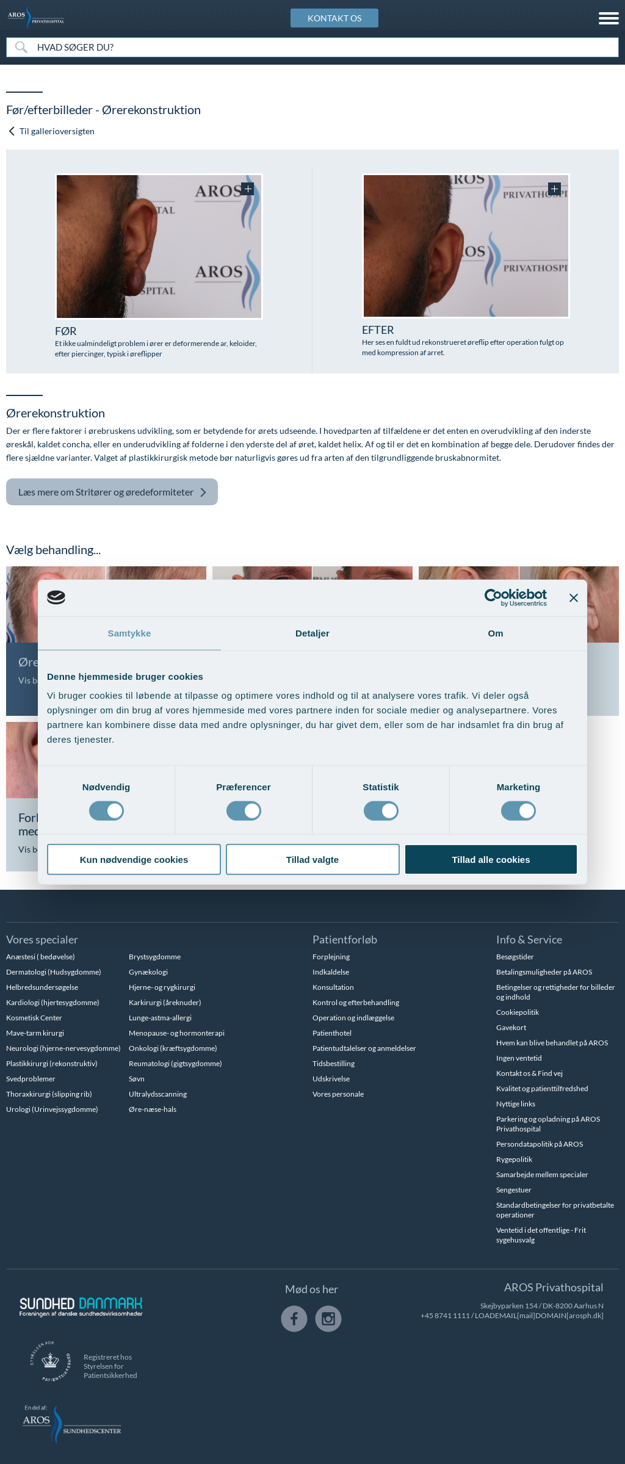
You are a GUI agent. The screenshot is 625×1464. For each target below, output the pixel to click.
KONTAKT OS (334, 18)
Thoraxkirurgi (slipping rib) (49, 1093)
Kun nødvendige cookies (134, 859)
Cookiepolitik (517, 1012)
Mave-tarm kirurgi (35, 1032)
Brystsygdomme (155, 956)
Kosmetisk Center (34, 1017)
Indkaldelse (330, 971)
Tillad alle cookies (491, 859)
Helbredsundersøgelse (42, 987)
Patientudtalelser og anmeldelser (364, 1048)
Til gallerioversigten (51, 131)
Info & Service (529, 939)
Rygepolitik (514, 1159)
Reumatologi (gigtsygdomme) (175, 1063)
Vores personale (338, 1093)
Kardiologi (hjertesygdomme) (52, 1002)
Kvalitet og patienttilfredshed (542, 1088)
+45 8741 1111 (445, 1315)
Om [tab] (495, 632)
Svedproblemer (31, 1078)
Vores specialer (42, 939)
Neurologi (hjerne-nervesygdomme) (63, 1048)
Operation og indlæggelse (353, 1017)
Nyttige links (515, 1103)
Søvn (137, 1078)
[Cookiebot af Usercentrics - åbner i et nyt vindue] (493, 597)
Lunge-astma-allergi (160, 1017)
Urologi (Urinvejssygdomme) (52, 1109)
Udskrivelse (331, 1078)
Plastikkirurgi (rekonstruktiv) (52, 1063)
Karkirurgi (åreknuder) (165, 1002)
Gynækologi (148, 971)
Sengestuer (514, 1189)
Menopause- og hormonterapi (177, 1032)
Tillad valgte (312, 859)
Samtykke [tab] (129, 632)
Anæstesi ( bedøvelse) (40, 956)
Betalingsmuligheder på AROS (544, 971)
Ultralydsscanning (158, 1093)
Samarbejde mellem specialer (542, 1174)
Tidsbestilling (333, 1063)
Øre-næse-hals (152, 1109)
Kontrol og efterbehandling (355, 1002)
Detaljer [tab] (312, 632)
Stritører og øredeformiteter (112, 492)
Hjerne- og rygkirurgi (162, 987)
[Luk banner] (573, 597)
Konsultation (333, 987)
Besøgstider (515, 956)
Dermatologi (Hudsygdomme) (53, 971)
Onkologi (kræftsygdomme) (173, 1048)
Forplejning (331, 956)
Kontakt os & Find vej (529, 1073)
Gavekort (511, 1027)
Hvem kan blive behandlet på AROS (552, 1042)
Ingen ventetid (519, 1057)
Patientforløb (344, 939)
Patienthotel (332, 1032)
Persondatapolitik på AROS (539, 1143)
